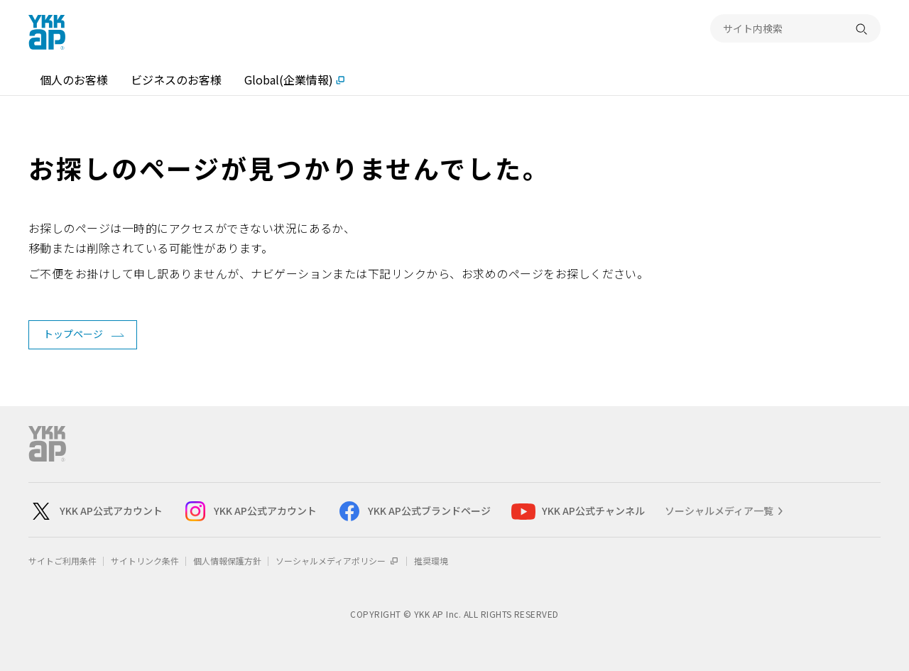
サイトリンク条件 (145, 561)
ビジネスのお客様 (176, 79)
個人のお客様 (74, 79)
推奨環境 (431, 561)
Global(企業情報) (288, 79)
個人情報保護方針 (227, 561)
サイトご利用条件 (62, 561)
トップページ (73, 334)
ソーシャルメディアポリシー (338, 561)
